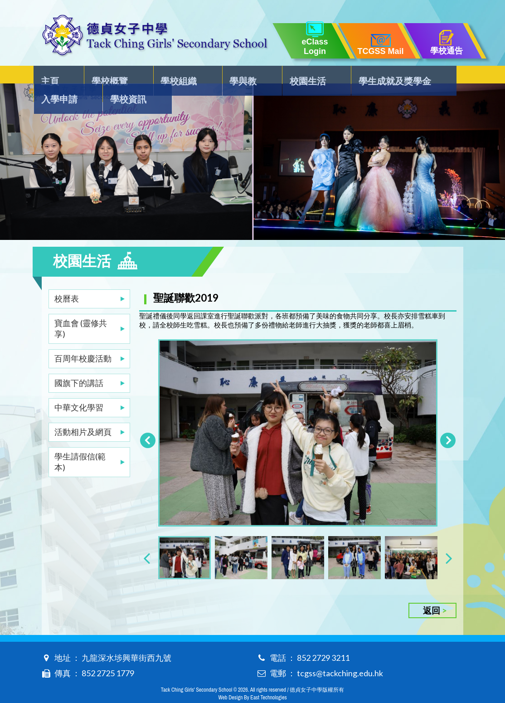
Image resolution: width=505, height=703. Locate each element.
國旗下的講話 (78, 365)
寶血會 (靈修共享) (80, 310)
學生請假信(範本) (80, 443)
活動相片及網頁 (83, 414)
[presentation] (146, 541)
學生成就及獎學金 (316, 75)
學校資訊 (440, 75)
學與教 (196, 75)
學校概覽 (95, 75)
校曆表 (66, 280)
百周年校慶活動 (83, 340)
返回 (431, 594)
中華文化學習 (78, 389)
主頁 (51, 75)
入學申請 (387, 75)
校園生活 (245, 75)
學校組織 (148, 75)
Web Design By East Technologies (252, 681)
